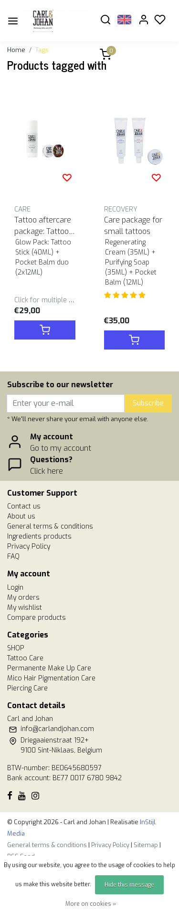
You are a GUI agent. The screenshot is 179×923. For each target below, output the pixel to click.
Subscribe (148, 403)
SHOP (15, 648)
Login (15, 587)
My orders (23, 597)
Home (16, 50)
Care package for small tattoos (133, 225)
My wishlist (24, 607)
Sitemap (146, 845)
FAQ (13, 556)
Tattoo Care (25, 658)
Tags (42, 50)
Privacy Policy (28, 546)
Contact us (24, 506)
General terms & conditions (50, 526)
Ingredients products (39, 536)
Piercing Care (27, 688)
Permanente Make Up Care (49, 668)
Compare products (36, 617)
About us (21, 516)
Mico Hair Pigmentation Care (51, 678)
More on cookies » (90, 904)
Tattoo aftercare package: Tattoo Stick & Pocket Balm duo (44, 226)
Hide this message (129, 885)
